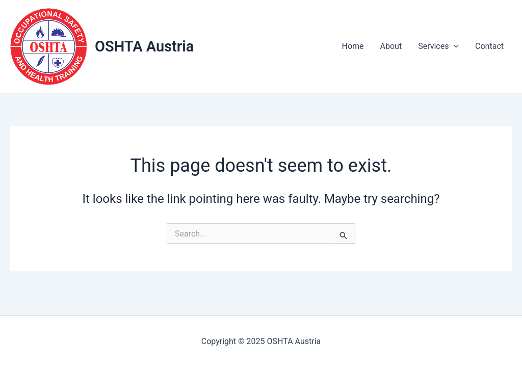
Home (353, 46)
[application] (454, 46)
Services (438, 46)
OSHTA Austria (144, 46)
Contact (489, 46)
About (391, 46)
